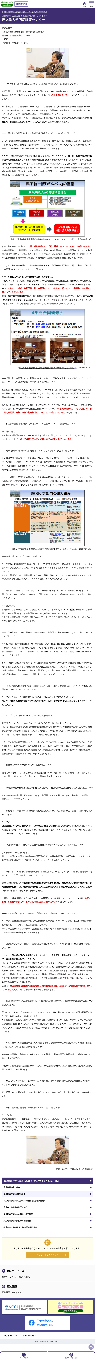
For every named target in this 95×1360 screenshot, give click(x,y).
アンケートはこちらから (47, 1263)
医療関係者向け (21, 4)
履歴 (88, 1169)
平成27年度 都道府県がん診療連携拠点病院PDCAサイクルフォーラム (45, 239)
